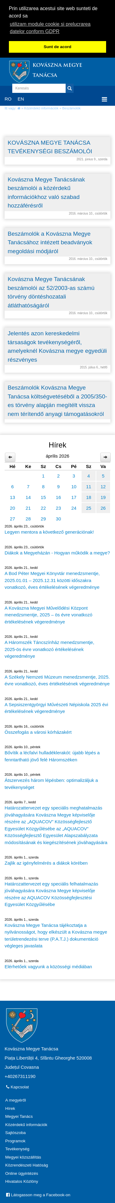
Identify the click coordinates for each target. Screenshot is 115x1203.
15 (43, 496)
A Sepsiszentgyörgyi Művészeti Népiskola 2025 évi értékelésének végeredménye (56, 707)
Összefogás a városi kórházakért (38, 731)
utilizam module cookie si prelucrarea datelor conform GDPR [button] (50, 27)
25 (88, 507)
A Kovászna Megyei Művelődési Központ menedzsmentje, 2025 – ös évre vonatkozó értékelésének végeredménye (48, 613)
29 (43, 517)
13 (12, 496)
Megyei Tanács (19, 1115)
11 (88, 485)
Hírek (10, 1107)
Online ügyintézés (21, 1172)
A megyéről (15, 1099)
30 (58, 517)
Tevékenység (17, 1148)
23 (58, 507)
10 (73, 485)
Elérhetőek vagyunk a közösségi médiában (48, 965)
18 (88, 496)
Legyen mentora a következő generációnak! (49, 531)
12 (103, 485)
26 (103, 507)
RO (8, 98)
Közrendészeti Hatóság (26, 1164)
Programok (15, 1140)
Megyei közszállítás (23, 1156)
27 (12, 517)
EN (21, 98)
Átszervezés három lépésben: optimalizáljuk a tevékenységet (51, 783)
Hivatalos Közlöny (21, 1180)
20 (12, 507)
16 (58, 496)
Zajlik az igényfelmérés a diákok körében (46, 862)
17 (73, 496)
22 (43, 507)
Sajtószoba (15, 1131)
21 (28, 507)
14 (28, 496)
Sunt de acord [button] (57, 46)
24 (73, 507)
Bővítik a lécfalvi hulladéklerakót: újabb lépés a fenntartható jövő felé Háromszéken (52, 755)
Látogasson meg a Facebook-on (38, 1194)
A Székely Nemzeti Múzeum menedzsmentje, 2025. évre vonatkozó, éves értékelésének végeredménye (57, 679)
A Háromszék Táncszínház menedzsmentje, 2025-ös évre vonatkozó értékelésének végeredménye (49, 648)
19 (103, 496)
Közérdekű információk (41, 107)
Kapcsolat (17, 1086)
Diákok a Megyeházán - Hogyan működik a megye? (57, 551)
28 (28, 517)
